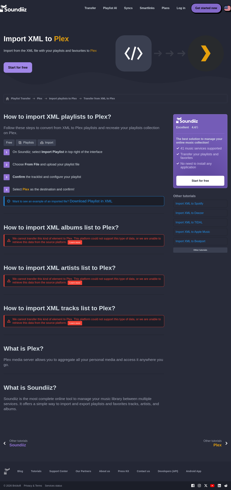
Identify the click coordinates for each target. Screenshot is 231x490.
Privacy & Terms (33, 485)
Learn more (74, 242)
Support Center (58, 471)
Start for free (18, 67)
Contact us (143, 471)
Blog (20, 471)
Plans (165, 8)
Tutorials (36, 471)
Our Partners (83, 471)
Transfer (90, 8)
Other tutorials (200, 250)
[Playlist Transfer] (13, 8)
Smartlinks (147, 8)
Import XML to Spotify (189, 203)
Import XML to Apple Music (193, 231)
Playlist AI (110, 8)
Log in (181, 8)
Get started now (206, 8)
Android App (193, 471)
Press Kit (123, 471)
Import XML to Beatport (190, 241)
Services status (53, 485)
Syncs (128, 8)
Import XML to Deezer (190, 212)
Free (9, 142)
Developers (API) (168, 471)
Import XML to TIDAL (189, 222)
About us (104, 471)
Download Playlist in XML (91, 201)
